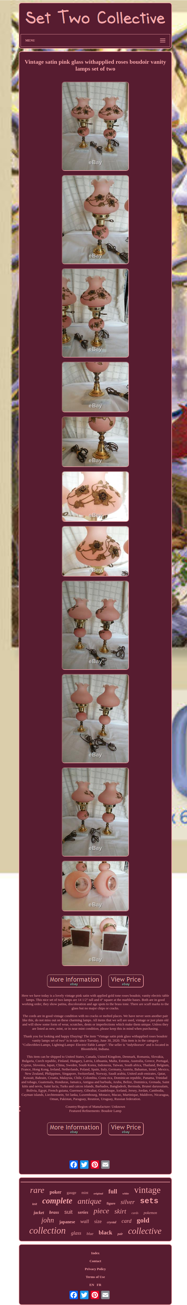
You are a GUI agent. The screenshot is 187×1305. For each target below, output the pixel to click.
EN (91, 1285)
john (47, 1220)
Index (95, 1253)
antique (89, 1201)
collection (47, 1230)
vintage (147, 1190)
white (126, 1193)
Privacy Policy (95, 1269)
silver (128, 1201)
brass (54, 1212)
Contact (95, 1261)
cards (135, 1213)
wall (84, 1221)
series (83, 1212)
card (126, 1221)
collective (144, 1231)
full (112, 1191)
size (98, 1221)
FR (99, 1285)
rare (37, 1190)
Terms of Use (95, 1277)
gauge (71, 1192)
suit (68, 1212)
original (98, 1193)
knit (34, 1204)
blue (90, 1233)
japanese (67, 1222)
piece (101, 1211)
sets (149, 1201)
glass (76, 1233)
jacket (39, 1212)
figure (111, 1203)
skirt (120, 1211)
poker (56, 1192)
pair (120, 1234)
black (105, 1232)
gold (143, 1220)
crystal (111, 1222)
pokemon (150, 1213)
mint (85, 1193)
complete (57, 1200)
